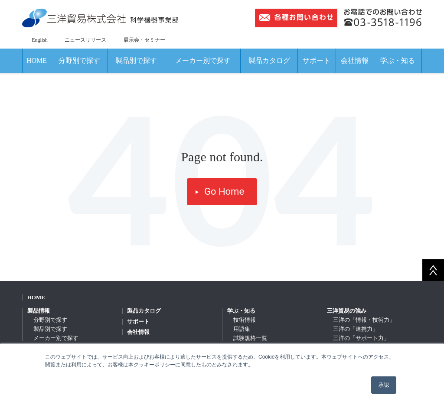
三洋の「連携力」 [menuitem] (355, 329)
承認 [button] (384, 385)
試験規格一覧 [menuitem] (250, 338)
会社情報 (355, 60)
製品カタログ (269, 60)
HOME (36, 60)
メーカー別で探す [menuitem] (55, 338)
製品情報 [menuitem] (38, 310)
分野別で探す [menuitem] (50, 320)
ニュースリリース (85, 40)
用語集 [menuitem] (241, 329)
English (40, 40)
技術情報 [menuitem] (244, 320)
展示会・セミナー (144, 40)
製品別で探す (136, 60)
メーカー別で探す (203, 60)
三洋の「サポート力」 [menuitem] (361, 338)
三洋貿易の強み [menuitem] (346, 310)
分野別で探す (79, 60)
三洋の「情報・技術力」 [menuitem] (364, 320)
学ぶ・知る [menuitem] (241, 310)
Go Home (224, 191)
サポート (316, 60)
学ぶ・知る (397, 60)
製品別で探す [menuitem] (50, 329)
